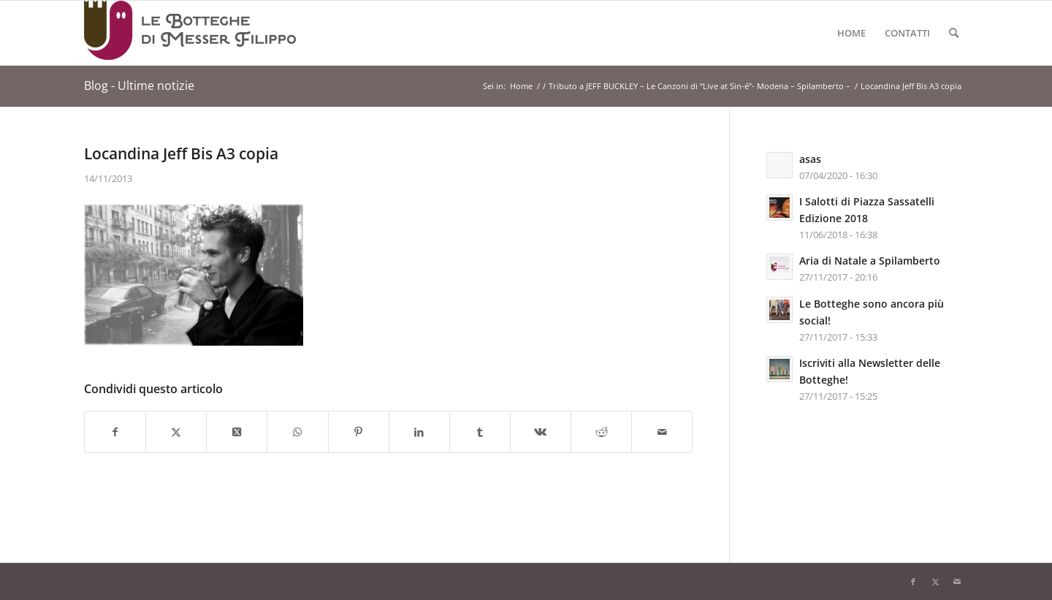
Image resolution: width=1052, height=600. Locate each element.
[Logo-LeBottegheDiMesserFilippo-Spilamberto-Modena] (190, 33)
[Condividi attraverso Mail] (662, 431)
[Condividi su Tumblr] (480, 431)
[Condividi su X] (176, 431)
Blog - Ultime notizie (139, 85)
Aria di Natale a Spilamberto (869, 260)
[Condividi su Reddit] (601, 431)
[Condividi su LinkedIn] (419, 431)
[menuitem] (851, 33)
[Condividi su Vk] (541, 431)
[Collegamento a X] (935, 582)
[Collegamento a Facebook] (913, 582)
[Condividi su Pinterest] (359, 431)
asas (810, 159)
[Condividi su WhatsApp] (297, 431)
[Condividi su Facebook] (115, 431)
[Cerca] (953, 33)
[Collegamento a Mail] (957, 582)
